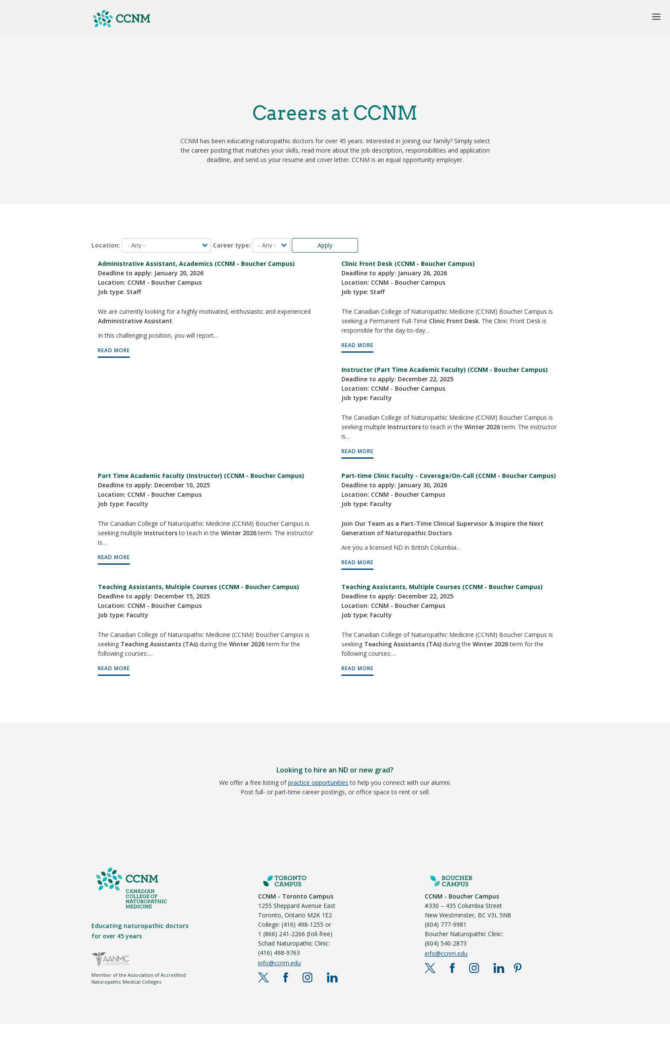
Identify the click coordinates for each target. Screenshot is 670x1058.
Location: (105, 245)
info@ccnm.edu (279, 963)
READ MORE (114, 350)
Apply (324, 245)
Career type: (232, 245)
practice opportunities (318, 782)
